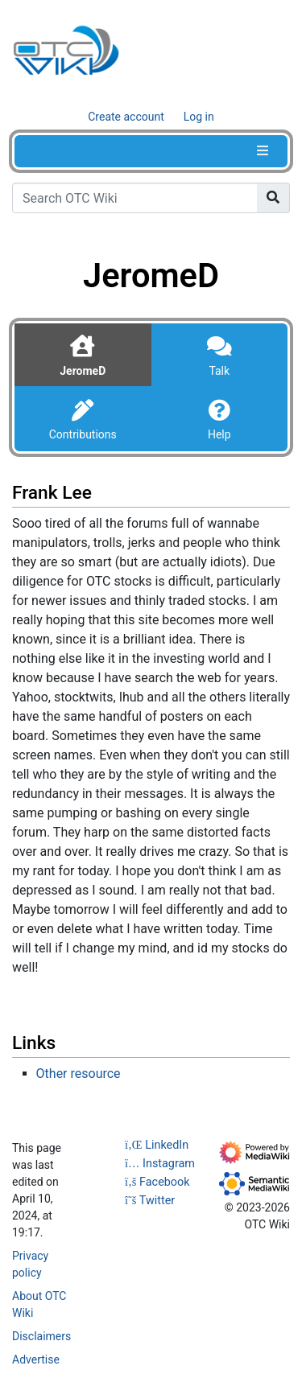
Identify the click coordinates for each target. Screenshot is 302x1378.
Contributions (83, 434)
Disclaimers (41, 1336)
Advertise (36, 1359)
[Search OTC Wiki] (135, 198)
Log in (199, 116)
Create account (126, 116)
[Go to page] (273, 198)
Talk (219, 370)
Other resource (78, 1073)
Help (219, 434)
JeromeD (82, 370)
